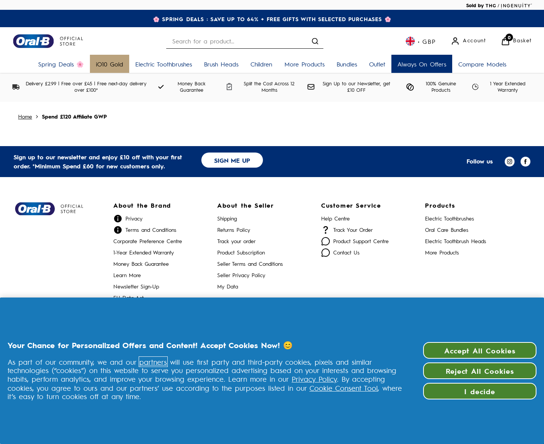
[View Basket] (516, 41)
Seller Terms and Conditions (250, 264)
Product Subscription (241, 252)
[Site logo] (48, 41)
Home (25, 116)
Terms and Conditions (150, 230)
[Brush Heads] (221, 63)
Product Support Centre (361, 241)
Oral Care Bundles (446, 230)
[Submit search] (315, 41)
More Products (442, 252)
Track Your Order (353, 230)
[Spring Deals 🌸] (61, 63)
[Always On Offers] (421, 63)
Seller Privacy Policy (241, 275)
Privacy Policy (314, 378)
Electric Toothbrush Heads (455, 241)
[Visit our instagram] (510, 161)
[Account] (468, 41)
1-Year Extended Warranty (143, 252)
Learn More (127, 275)
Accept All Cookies (480, 350)
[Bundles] (347, 63)
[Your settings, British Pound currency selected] (421, 41)
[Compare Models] (482, 63)
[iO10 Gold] (109, 63)
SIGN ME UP (232, 160)
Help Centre (335, 218)
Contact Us (346, 252)
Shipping (227, 218)
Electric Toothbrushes (449, 218)
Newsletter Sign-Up (136, 286)
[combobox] (244, 41)
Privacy (133, 218)
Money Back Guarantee (141, 264)
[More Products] (304, 63)
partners (153, 361)
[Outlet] (377, 63)
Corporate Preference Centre (147, 241)
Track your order (236, 241)
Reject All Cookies (480, 370)
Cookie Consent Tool (343, 387)
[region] (272, 371)
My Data (227, 286)
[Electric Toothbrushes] (163, 63)
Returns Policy (233, 230)
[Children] (261, 63)
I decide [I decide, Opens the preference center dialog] (479, 391)
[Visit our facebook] (525, 161)
